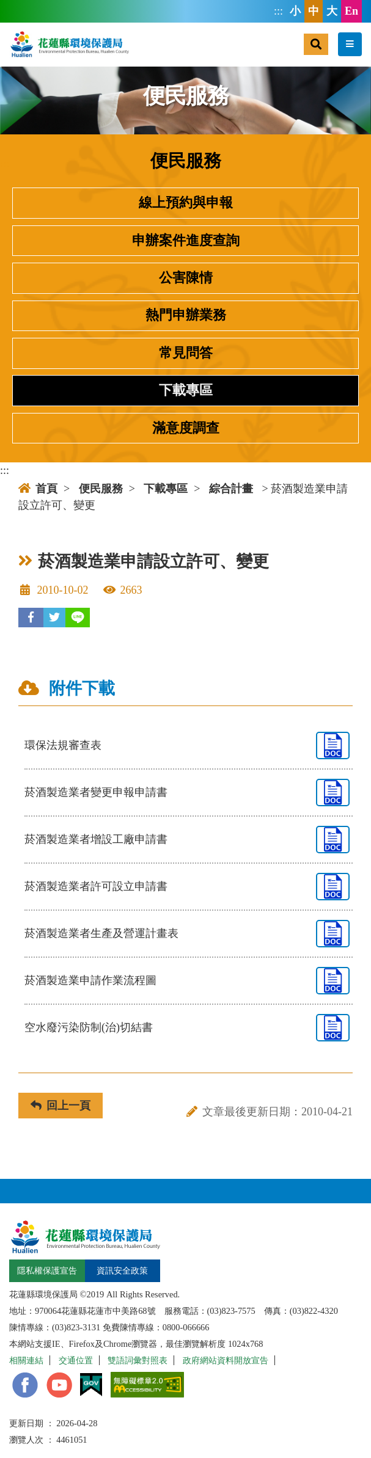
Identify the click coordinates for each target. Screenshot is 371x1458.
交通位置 (76, 1360)
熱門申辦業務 (185, 315)
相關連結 (26, 1360)
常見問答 (186, 353)
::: (278, 11)
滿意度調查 (185, 428)
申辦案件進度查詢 (186, 240)
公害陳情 (186, 278)
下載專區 (186, 390)
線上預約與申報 (186, 202)
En (351, 11)
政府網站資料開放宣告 (225, 1360)
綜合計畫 (231, 489)
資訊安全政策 (122, 1270)
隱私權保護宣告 (47, 1270)
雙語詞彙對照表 (137, 1360)
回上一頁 (60, 1105)
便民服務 (101, 489)
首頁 (37, 489)
